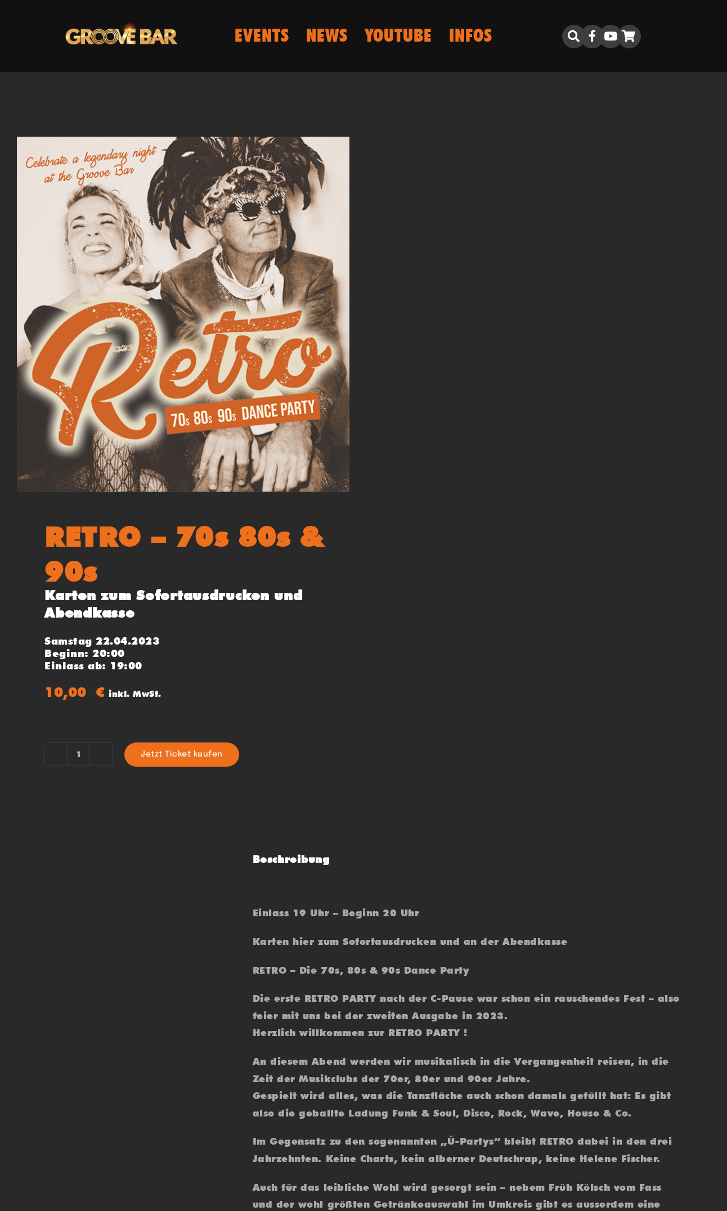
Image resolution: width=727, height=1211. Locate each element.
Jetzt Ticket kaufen (182, 754)
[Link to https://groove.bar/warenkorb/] (629, 36)
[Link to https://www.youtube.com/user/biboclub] (610, 36)
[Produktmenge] (79, 754)
